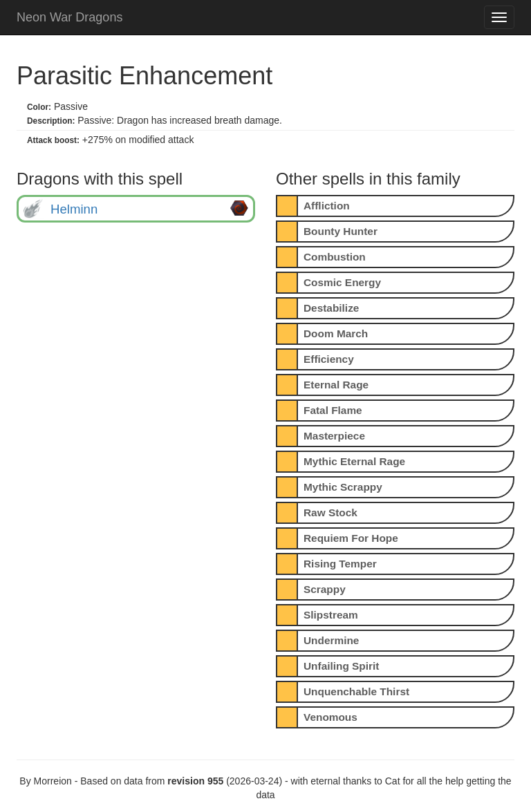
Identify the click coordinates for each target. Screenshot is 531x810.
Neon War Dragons (69, 17)
